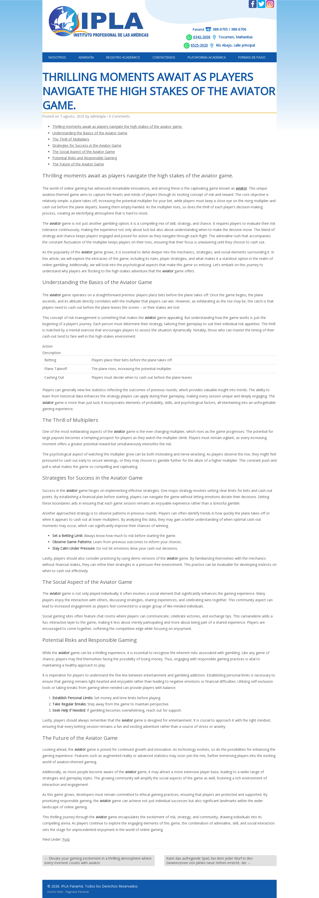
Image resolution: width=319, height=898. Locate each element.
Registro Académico (123, 57)
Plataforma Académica (207, 57)
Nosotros (57, 57)
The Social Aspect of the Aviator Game (83, 151)
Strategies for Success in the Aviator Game (86, 145)
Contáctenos (164, 57)
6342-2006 (201, 37)
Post (66, 839)
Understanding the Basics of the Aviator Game (89, 133)
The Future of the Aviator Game (78, 164)
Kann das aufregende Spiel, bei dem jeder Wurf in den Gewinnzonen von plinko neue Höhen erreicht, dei (209, 860)
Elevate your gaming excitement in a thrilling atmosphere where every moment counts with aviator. (98, 860)
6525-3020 (199, 45)
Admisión (86, 57)
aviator (241, 188)
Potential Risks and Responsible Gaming (84, 157)
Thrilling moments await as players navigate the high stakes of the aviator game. (117, 126)
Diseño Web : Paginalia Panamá (68, 892)
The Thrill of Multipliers (70, 139)
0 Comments (119, 116)
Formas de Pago (251, 57)
